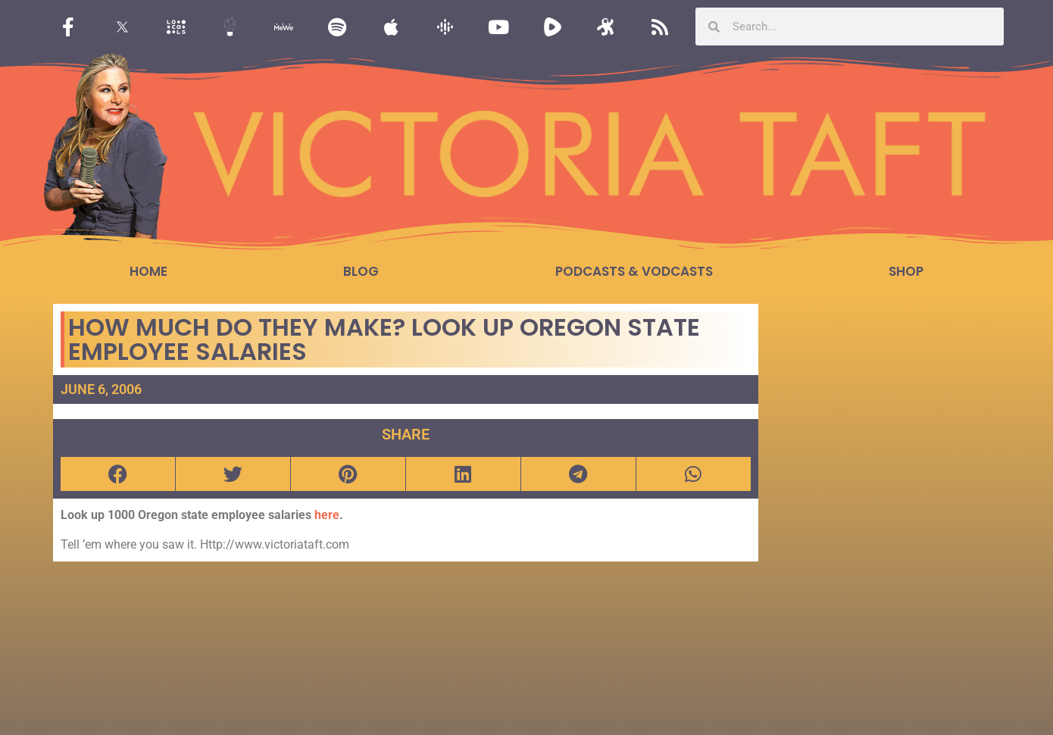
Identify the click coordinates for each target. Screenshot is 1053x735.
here (326, 515)
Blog (361, 271)
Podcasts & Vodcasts (634, 271)
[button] (118, 474)
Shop (906, 271)
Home (148, 271)
